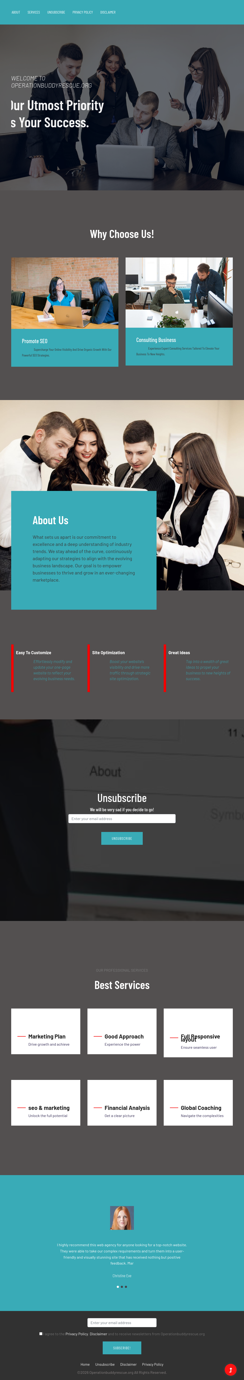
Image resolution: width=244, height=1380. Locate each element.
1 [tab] (48, 167)
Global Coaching (201, 1107)
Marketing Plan (47, 1036)
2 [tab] (122, 1287)
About (16, 12)
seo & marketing (49, 1107)
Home (85, 1364)
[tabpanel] (122, 107)
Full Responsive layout (200, 1038)
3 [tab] (126, 1287)
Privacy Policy (83, 12)
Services (34, 12)
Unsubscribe (56, 12)
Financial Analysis (127, 1107)
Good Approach (124, 1036)
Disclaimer (108, 12)
